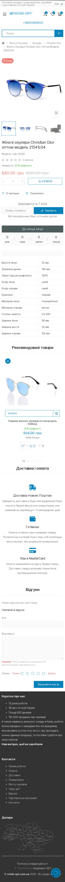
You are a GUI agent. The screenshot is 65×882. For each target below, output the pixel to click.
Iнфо (57, 3)
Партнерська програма (23, 798)
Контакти (14, 802)
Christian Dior (53, 43)
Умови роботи (17, 766)
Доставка (14, 775)
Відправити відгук (48, 684)
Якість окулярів (18, 784)
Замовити (48, 210)
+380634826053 (33, 22)
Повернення (16, 779)
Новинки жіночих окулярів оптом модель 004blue (32, 422)
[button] (59, 14)
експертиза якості (29, 730)
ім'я (4, 617)
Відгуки (13, 793)
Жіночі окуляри (18, 43)
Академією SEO (42, 868)
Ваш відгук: (8, 633)
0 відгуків (28, 160)
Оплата (13, 770)
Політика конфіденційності (32, 863)
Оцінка (6, 673)
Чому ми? (14, 788)
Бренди (37, 43)
